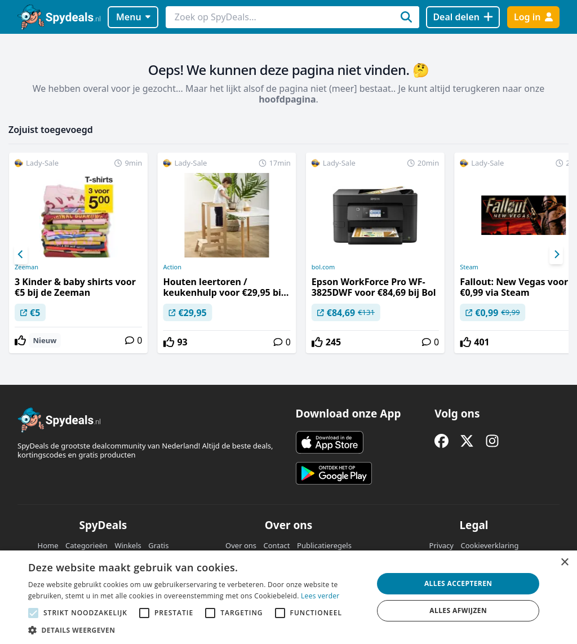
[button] (195, 630)
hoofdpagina (287, 99)
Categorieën (86, 545)
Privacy (441, 545)
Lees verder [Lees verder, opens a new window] (320, 596)
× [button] (564, 562)
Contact (277, 545)
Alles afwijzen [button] (458, 610)
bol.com (323, 267)
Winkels (127, 545)
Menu (133, 17)
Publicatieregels (324, 545)
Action (172, 267)
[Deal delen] (463, 17)
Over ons (240, 545)
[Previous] (21, 254)
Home (48, 545)
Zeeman (26, 267)
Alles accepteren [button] (458, 583)
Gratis (158, 545)
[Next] (556, 254)
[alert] (288, 597)
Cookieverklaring (489, 545)
